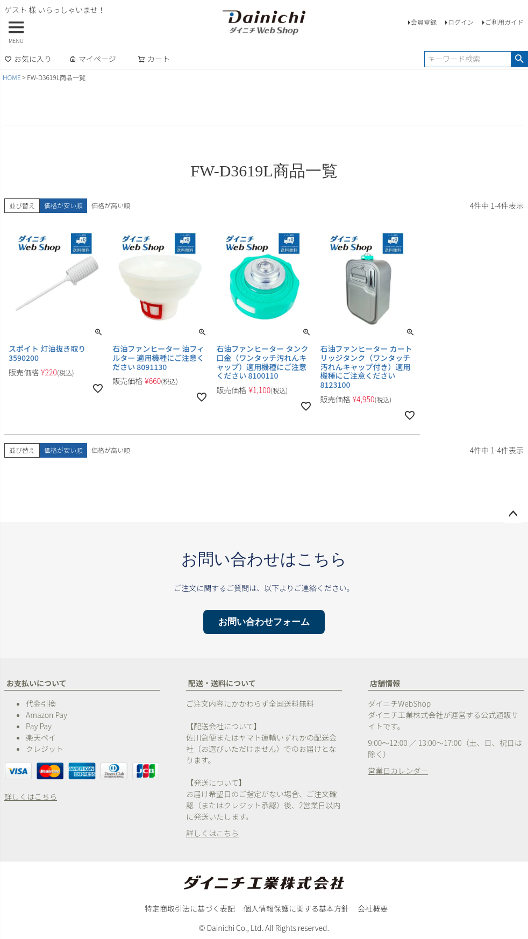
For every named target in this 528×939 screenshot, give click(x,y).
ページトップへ (513, 514)
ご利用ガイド (504, 21)
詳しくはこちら (30, 796)
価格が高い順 (110, 205)
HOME (12, 77)
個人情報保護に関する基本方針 (296, 908)
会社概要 (373, 908)
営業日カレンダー (398, 770)
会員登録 (424, 21)
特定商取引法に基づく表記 (190, 908)
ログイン (461, 21)
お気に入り (28, 58)
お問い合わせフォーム (264, 622)
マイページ (92, 58)
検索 (519, 59)
